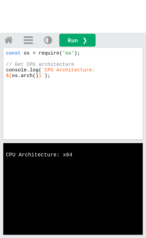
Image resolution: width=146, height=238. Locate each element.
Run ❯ (77, 40)
